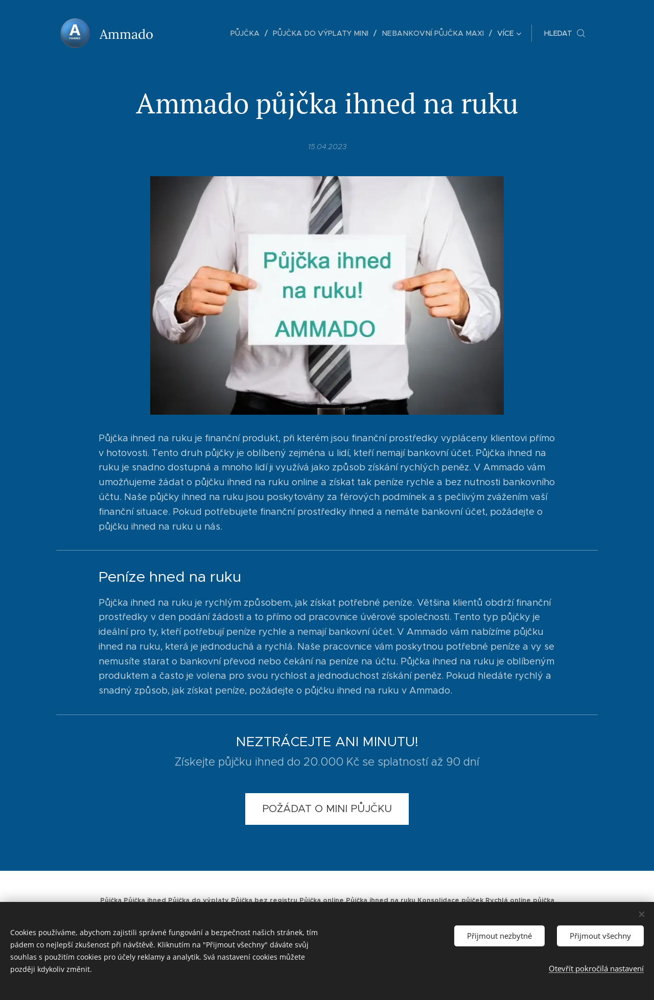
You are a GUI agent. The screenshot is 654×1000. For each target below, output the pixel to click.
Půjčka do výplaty (198, 900)
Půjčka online (321, 900)
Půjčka (111, 900)
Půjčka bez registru (264, 900)
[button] (564, 33)
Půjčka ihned (145, 900)
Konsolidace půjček (450, 900)
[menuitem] (193, 33)
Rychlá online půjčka (519, 900)
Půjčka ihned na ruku (380, 900)
